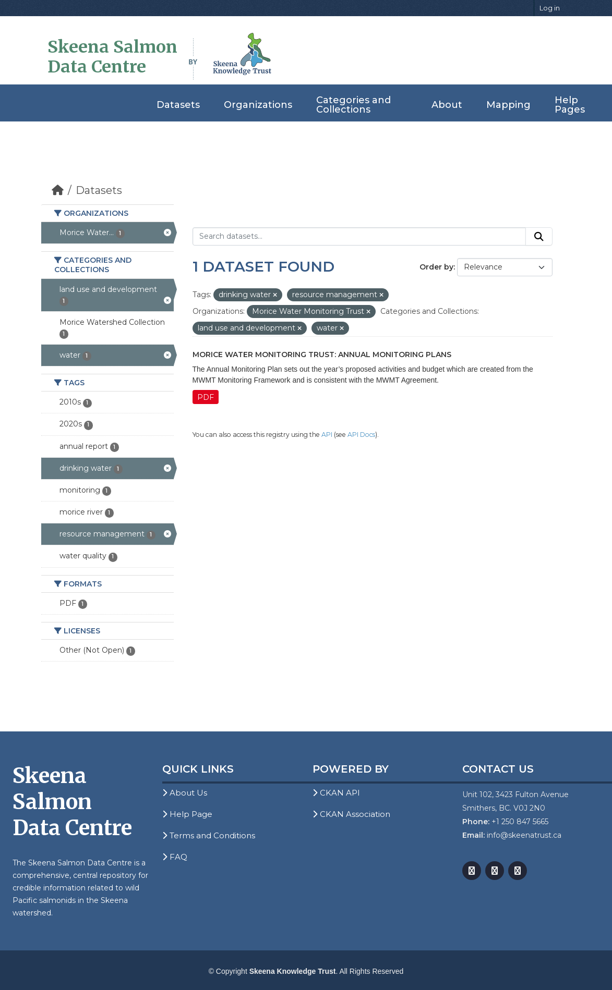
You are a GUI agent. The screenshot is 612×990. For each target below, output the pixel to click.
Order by (436, 267)
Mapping (508, 105)
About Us (184, 793)
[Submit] (539, 236)
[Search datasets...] (359, 236)
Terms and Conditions (208, 835)
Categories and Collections (353, 104)
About (446, 105)
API (326, 434)
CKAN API (336, 793)
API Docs (361, 434)
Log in (549, 8)
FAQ (174, 857)
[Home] (58, 190)
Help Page (187, 814)
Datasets (178, 105)
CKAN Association (351, 814)
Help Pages (570, 104)
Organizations (258, 105)
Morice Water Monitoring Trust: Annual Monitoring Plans (322, 354)
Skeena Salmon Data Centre (112, 56)
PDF (205, 397)
